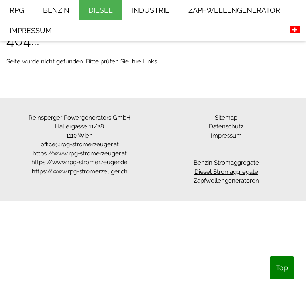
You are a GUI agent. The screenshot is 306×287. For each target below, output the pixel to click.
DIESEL (100, 10)
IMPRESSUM (31, 30)
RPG (17, 10)
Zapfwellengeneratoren (226, 180)
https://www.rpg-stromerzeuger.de (79, 162)
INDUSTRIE (150, 10)
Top (282, 267)
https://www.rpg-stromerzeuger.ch (80, 171)
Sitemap (226, 117)
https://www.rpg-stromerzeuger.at (80, 153)
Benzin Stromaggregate (226, 162)
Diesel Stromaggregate (226, 171)
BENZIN (56, 10)
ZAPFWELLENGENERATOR (234, 10)
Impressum (226, 135)
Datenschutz (226, 126)
